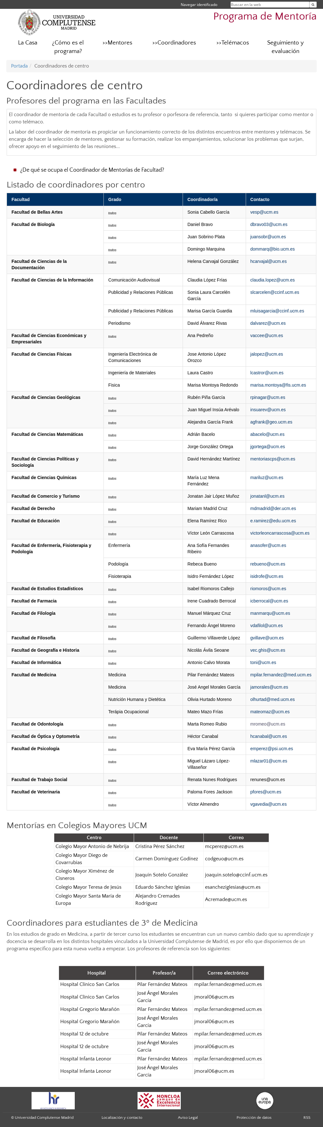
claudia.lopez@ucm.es (272, 279)
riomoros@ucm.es (268, 588)
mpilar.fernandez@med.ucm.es (281, 674)
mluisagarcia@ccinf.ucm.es (277, 310)
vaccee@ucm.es (266, 335)
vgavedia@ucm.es (268, 804)
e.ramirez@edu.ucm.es (273, 520)
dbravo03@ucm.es (269, 224)
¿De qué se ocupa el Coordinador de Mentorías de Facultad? (92, 170)
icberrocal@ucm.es (269, 600)
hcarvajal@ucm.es (268, 261)
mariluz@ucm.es (266, 477)
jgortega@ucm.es (267, 446)
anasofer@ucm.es (268, 545)
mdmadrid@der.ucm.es (273, 508)
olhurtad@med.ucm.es (272, 699)
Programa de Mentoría (265, 16)
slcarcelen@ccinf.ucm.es (274, 292)
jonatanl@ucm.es (267, 496)
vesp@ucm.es (264, 212)
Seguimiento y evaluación (285, 47)
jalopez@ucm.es (266, 354)
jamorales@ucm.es (269, 687)
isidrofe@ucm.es (266, 576)
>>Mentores (117, 42)
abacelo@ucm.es (267, 434)
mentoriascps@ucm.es (273, 458)
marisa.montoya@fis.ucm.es (278, 385)
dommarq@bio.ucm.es (272, 249)
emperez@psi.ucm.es (271, 748)
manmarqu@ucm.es (270, 613)
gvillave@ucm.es (267, 637)
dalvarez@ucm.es (268, 323)
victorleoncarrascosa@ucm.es (280, 533)
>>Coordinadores (174, 42)
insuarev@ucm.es (268, 409)
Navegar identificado (199, 4)
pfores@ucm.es (265, 791)
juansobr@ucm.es (268, 236)
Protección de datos (254, 1117)
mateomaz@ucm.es (270, 711)
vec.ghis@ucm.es (267, 650)
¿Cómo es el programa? (68, 47)
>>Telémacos (232, 42)
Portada (19, 66)
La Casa (27, 42)
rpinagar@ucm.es (267, 397)
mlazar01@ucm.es (268, 760)
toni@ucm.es (263, 662)
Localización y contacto (122, 1117)
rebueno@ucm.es (267, 563)
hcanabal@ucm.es (268, 736)
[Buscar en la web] (313, 5)
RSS (306, 1117)
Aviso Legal (188, 1117)
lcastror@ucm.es (267, 372)
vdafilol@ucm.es (266, 625)
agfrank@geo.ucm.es (271, 421)
